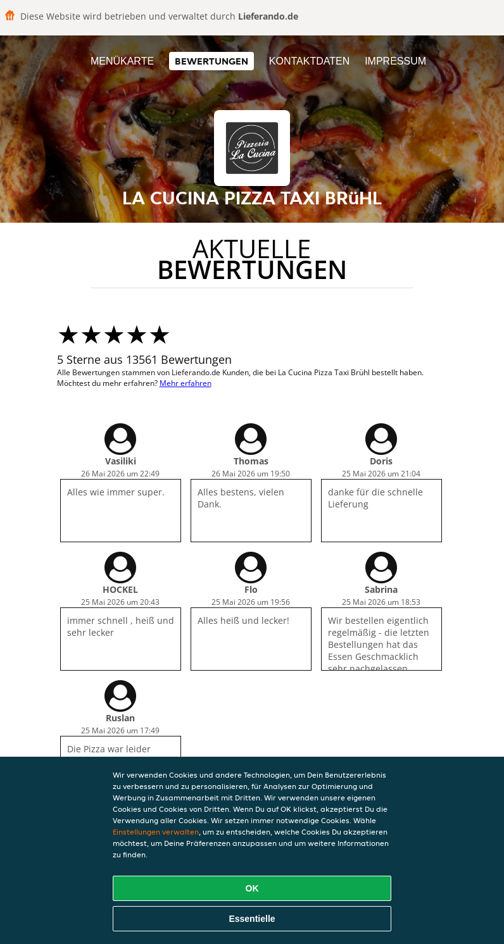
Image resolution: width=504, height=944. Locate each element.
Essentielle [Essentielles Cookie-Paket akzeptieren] (252, 919)
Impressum (395, 61)
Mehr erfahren (185, 383)
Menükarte (122, 61)
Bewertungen (211, 61)
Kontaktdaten (309, 61)
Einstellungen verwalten (156, 831)
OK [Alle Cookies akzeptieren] (252, 888)
